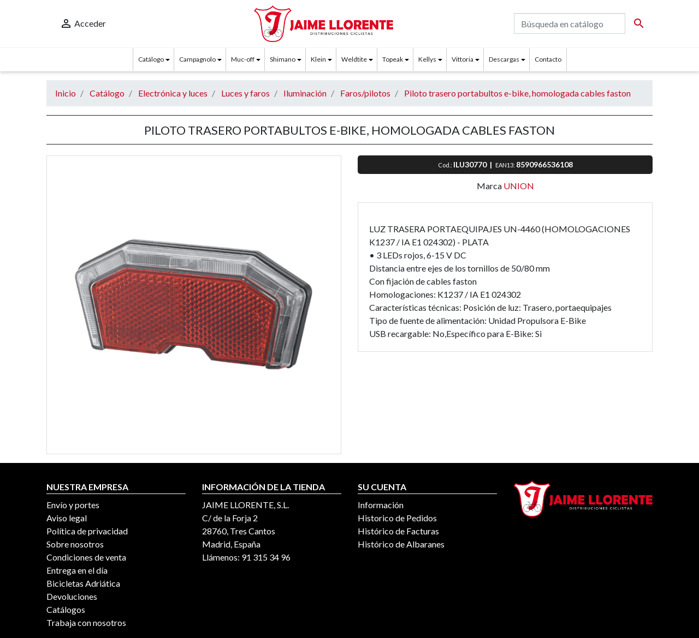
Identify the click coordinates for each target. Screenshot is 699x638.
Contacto (548, 59)
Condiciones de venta (86, 557)
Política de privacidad (87, 531)
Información (381, 504)
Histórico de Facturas (398, 531)
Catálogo (151, 59)
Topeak (392, 59)
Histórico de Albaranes (401, 544)
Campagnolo (197, 59)
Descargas (504, 59)
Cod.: (445, 165)
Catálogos (65, 609)
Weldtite (354, 59)
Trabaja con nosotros (86, 622)
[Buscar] (569, 23)
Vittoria (462, 59)
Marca (489, 185)
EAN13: (505, 165)
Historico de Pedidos (397, 518)
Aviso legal (66, 518)
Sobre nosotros (75, 544)
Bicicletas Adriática (83, 583)
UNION (518, 185)
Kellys (427, 59)
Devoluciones (71, 596)
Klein (318, 59)
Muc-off (242, 59)
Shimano (282, 59)
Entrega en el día (77, 570)
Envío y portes (72, 504)
